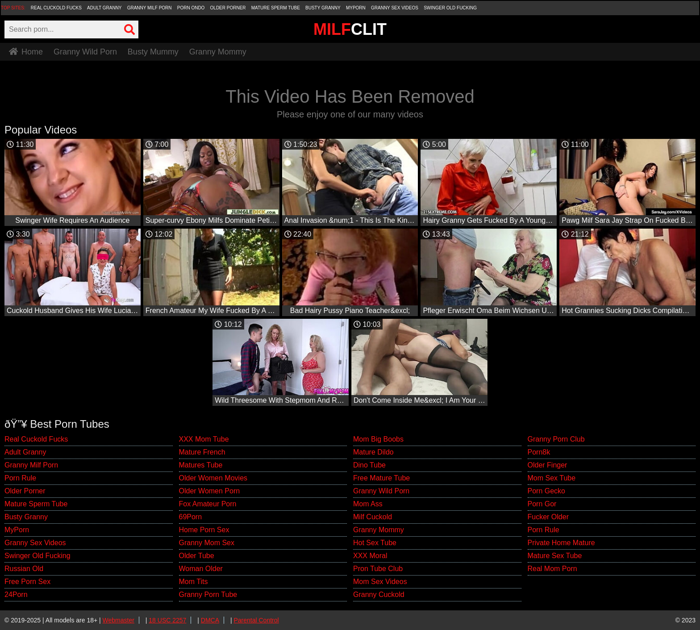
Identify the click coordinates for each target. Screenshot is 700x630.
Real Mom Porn (552, 568)
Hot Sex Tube (374, 543)
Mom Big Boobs (378, 439)
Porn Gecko (546, 491)
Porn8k (539, 452)
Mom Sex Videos (380, 581)
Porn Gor (542, 504)
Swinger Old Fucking (450, 7)
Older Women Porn (209, 491)
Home (26, 51)
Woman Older (201, 568)
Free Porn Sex (27, 581)
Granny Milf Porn (149, 7)
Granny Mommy (217, 51)
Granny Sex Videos (394, 7)
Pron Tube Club (378, 568)
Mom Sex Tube (552, 478)
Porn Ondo (191, 7)
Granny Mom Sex (206, 543)
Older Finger (547, 465)
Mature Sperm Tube (275, 7)
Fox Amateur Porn (208, 504)
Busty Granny (323, 7)
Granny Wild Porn (85, 51)
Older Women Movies (213, 478)
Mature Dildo (373, 452)
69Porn (190, 517)
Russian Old (23, 568)
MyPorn (356, 7)
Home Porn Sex (204, 530)
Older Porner (228, 7)
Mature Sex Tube (555, 555)
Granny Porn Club (556, 439)
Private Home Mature (561, 543)
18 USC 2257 (167, 620)
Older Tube (196, 555)
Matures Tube (201, 465)
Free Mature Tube (381, 478)
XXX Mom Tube (204, 439)
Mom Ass (368, 504)
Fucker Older (548, 517)
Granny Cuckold (378, 594)
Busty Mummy (153, 51)
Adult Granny (104, 7)
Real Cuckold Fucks (56, 7)
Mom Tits (193, 581)
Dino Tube (369, 465)
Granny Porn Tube (208, 594)
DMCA (210, 620)
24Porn (16, 594)
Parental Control (256, 620)
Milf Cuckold (372, 517)
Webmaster (118, 620)
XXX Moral (370, 555)
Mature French (202, 452)
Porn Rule (20, 478)
